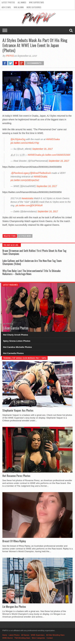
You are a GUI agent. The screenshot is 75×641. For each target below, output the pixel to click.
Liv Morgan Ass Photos (14, 606)
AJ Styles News (24, 235)
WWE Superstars (36, 2)
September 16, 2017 (42, 149)
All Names (22, 2)
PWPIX (10, 56)
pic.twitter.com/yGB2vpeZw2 (25, 180)
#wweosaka (27, 198)
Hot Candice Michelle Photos (17, 347)
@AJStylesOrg (18, 139)
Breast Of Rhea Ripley (14, 541)
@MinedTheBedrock (40, 173)
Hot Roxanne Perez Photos (16, 475)
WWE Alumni (19, 7)
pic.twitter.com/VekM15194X (56, 155)
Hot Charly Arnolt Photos (15, 335)
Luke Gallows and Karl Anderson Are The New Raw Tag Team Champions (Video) (32, 262)
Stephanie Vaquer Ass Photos (17, 410)
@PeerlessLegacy (20, 173)
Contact (50, 638)
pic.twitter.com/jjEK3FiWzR (29, 205)
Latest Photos (8, 2)
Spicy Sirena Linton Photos (16, 341)
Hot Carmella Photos (13, 353)
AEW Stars (6, 7)
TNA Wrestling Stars (22, 638)
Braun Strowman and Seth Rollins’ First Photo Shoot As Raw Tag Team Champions (34, 252)
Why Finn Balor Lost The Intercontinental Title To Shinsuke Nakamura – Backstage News (31, 272)
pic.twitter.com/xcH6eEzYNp (25, 143)
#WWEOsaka (53, 139)
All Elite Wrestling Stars (55, 635)
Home (4, 635)
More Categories (34, 7)
